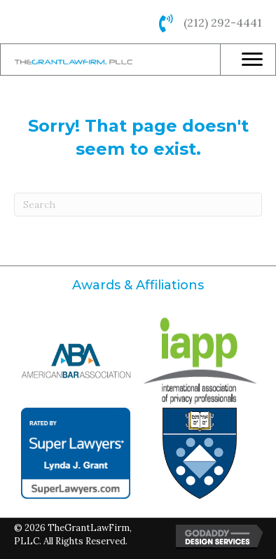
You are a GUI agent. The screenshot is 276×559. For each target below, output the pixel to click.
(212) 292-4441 (223, 22)
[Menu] (252, 59)
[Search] (138, 204)
